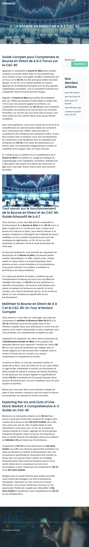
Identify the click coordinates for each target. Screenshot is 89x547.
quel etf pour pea (73, 107)
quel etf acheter (72, 92)
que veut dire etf (72, 96)
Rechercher (70, 60)
